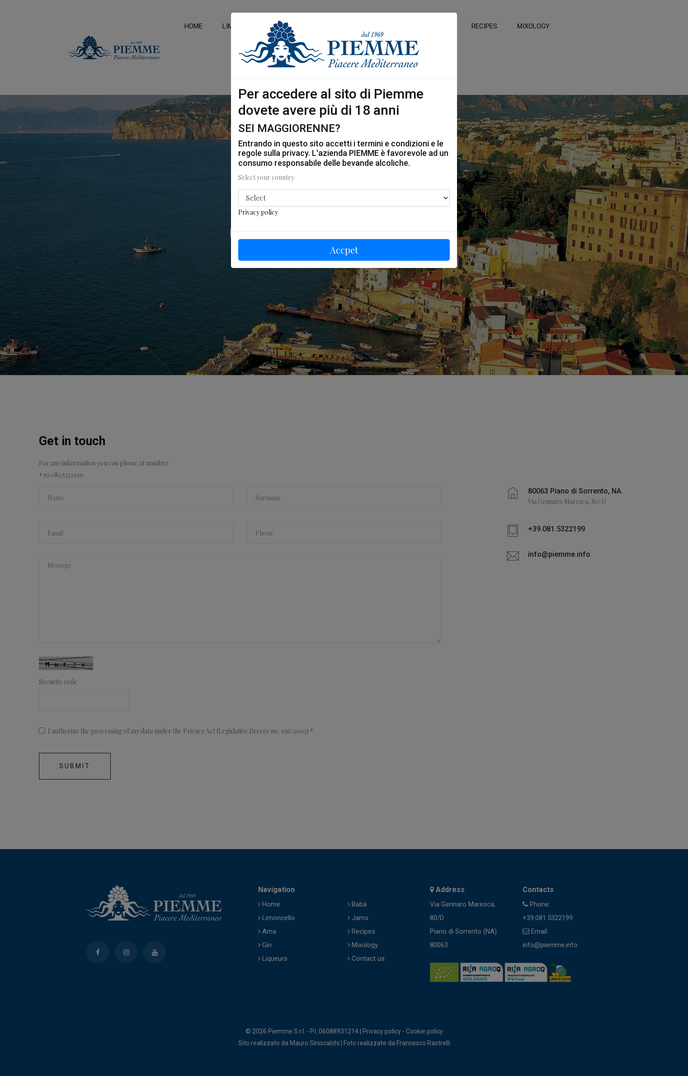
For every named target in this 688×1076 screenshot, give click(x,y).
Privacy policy (258, 212)
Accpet (344, 250)
